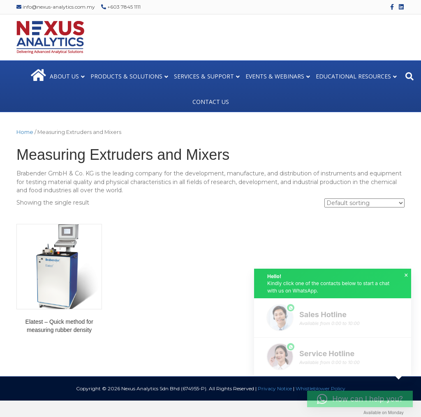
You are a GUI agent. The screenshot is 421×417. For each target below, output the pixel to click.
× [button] (406, 275)
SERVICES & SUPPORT (204, 76)
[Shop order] (364, 202)
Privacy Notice (275, 388)
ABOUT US (64, 76)
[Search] (409, 76)
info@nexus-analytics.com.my (55, 7)
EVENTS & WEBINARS (274, 76)
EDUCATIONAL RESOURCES (353, 76)
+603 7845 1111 (121, 7)
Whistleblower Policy (320, 388)
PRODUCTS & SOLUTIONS (126, 76)
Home (24, 132)
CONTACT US (210, 102)
